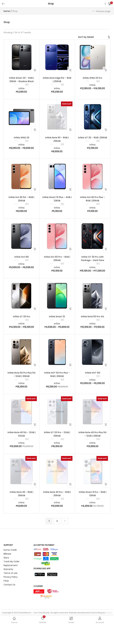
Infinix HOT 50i (92, 375)
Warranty (8, 574)
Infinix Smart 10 (57, 319)
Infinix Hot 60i (21, 258)
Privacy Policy (11, 582)
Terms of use (10, 578)
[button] (109, 3)
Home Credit (10, 555)
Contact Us (9, 589)
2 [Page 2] (57, 526)
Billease (7, 558)
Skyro (6, 562)
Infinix (21, 89)
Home (7, 11)
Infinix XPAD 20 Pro (92, 78)
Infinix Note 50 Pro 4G (92, 319)
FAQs (6, 585)
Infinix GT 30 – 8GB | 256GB (92, 138)
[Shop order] (92, 37)
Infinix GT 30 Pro (21, 319)
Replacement (11, 570)
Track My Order (11, 566)
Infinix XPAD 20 (21, 138)
